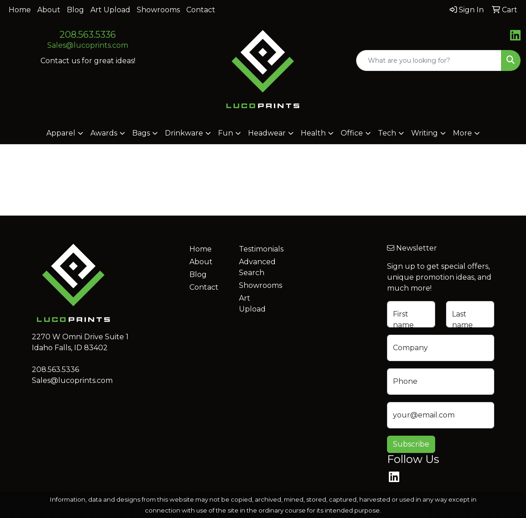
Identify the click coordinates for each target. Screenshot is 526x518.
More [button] (462, 133)
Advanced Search (257, 267)
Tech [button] (387, 133)
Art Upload (110, 9)
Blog (75, 9)
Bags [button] (141, 133)
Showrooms (158, 9)
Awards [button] (103, 133)
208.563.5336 (88, 34)
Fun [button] (225, 133)
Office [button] (352, 133)
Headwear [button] (267, 133)
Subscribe (411, 444)
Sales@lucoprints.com (87, 45)
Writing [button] (424, 133)
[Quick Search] (428, 60)
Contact (200, 9)
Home (20, 9)
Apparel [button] (60, 133)
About (48, 9)
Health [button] (313, 133)
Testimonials (258, 249)
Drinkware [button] (184, 133)
